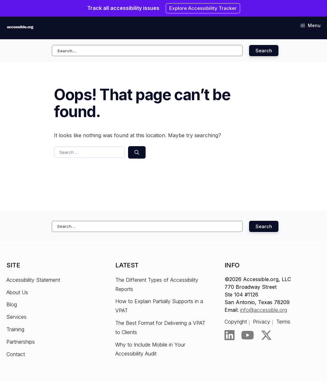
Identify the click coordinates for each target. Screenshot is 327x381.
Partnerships (20, 342)
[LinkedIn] (229, 335)
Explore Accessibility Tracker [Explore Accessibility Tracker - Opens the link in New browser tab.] (203, 8)
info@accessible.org (263, 310)
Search (263, 51)
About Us (17, 292)
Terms (283, 321)
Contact (15, 354)
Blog (11, 304)
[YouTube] (247, 335)
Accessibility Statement (33, 280)
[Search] (137, 152)
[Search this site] (147, 50)
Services (16, 317)
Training (15, 329)
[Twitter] (266, 335)
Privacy (261, 321)
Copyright (235, 321)
